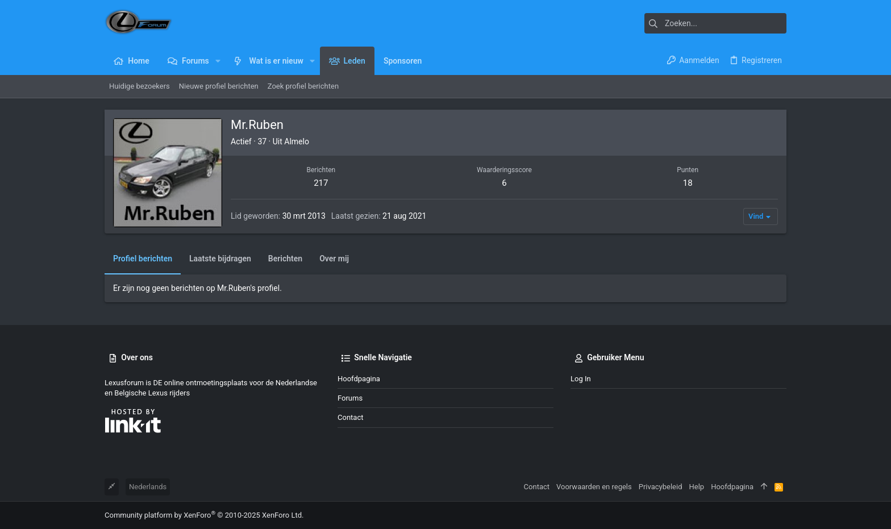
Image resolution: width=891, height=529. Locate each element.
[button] (218, 61)
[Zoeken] (715, 23)
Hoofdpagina (359, 378)
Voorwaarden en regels (594, 486)
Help (697, 486)
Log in (581, 378)
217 (321, 183)
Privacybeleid (660, 486)
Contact (350, 417)
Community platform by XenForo (204, 515)
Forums (350, 398)
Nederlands (147, 486)
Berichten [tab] (285, 258)
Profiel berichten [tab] (142, 258)
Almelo (296, 141)
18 (688, 183)
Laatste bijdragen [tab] (220, 258)
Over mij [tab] (334, 258)
